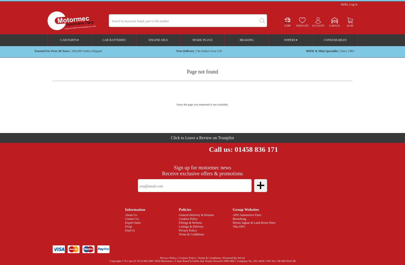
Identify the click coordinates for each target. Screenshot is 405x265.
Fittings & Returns (190, 223)
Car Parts (69, 40)
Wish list (302, 25)
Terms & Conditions (191, 234)
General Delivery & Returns (196, 215)
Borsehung (239, 219)
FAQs (128, 226)
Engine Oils (158, 40)
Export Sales (133, 223)
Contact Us (132, 219)
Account (318, 25)
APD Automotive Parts (247, 215)
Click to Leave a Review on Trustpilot (202, 138)
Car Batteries (114, 40)
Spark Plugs (202, 40)
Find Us (130, 230)
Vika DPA (239, 226)
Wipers (291, 40)
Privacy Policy (188, 230)
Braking (247, 40)
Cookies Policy (188, 219)
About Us (131, 215)
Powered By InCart (234, 257)
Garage (334, 25)
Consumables (335, 40)
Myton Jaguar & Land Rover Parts (254, 223)
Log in (353, 4)
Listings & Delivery (191, 226)
